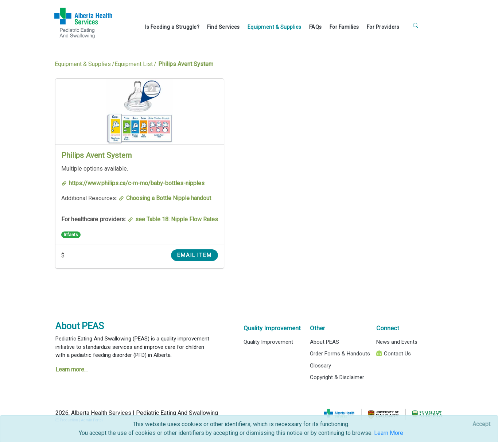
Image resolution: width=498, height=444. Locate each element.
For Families (344, 27)
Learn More (388, 432)
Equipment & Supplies (274, 27)
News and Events (396, 342)
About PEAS (79, 326)
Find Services (223, 27)
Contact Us (397, 353)
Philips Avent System (96, 155)
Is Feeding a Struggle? (172, 27)
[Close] (481, 424)
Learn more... (71, 369)
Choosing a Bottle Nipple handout (168, 198)
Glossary (320, 365)
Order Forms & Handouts (340, 353)
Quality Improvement (272, 328)
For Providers (383, 27)
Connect (387, 328)
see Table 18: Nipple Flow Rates (176, 219)
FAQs (315, 27)
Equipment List (133, 64)
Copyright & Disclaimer (337, 377)
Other (317, 328)
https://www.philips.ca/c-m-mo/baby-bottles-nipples (137, 183)
